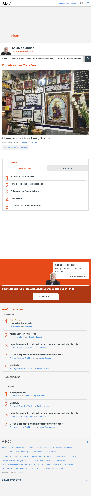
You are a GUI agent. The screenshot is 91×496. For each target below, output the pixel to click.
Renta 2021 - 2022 (52, 456)
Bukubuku (14, 396)
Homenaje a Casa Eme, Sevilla (26, 138)
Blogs (36, 464)
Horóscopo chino (69, 456)
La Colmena (46, 464)
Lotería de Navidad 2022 (52, 468)
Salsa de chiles (23, 47)
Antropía (28, 464)
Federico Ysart (44, 369)
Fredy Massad (35, 337)
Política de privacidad (44, 448)
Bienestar (61, 460)
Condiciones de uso (10, 451)
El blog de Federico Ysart (21, 369)
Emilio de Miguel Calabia (35, 396)
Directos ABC (7, 468)
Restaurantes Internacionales (40, 59)
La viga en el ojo (17, 337)
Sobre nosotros (17, 448)
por (22, 51)
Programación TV (24, 460)
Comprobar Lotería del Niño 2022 (16, 456)
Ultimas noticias (8, 460)
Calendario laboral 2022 (44, 460)
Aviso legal (25, 451)
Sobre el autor (17, 59)
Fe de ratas (15, 327)
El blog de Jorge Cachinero (22, 358)
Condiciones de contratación (44, 451)
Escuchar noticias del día (12, 464)
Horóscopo (37, 456)
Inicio (4, 59)
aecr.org (42, 348)
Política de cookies (64, 448)
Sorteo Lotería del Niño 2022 (27, 468)
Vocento (5, 448)
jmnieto (28, 327)
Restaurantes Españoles (69, 59)
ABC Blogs (67, 168)
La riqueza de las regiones (21, 348)
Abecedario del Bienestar (64, 464)
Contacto (29, 448)
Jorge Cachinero (47, 358)
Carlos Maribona (28, 143)
